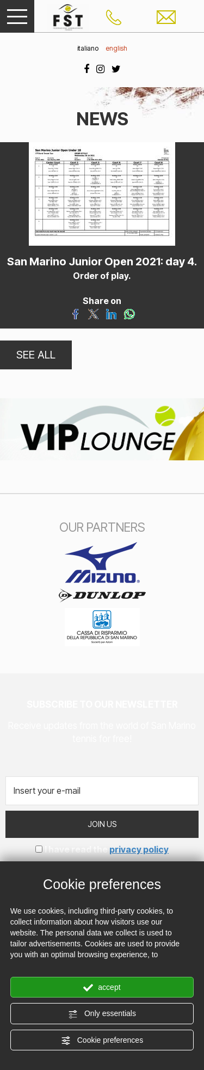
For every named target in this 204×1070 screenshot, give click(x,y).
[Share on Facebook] (75, 312)
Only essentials (102, 1014)
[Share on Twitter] (93, 312)
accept (101, 988)
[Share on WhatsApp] (129, 312)
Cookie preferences (102, 1040)
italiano (87, 48)
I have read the (107, 849)
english (116, 48)
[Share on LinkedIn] (111, 312)
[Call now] (113, 16)
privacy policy (139, 849)
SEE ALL (35, 354)
